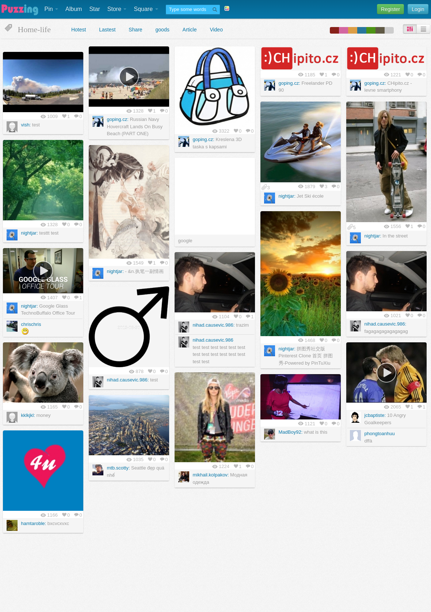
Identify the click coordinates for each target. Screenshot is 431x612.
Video (216, 30)
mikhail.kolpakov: (211, 475)
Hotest (78, 30)
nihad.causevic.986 (213, 340)
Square (146, 9)
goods (162, 30)
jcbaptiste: (375, 415)
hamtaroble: (33, 523)
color (334, 30)
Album (73, 9)
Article (190, 30)
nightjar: (287, 196)
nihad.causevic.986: (386, 324)
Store (117, 9)
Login (418, 9)
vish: (26, 125)
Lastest (107, 30)
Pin (51, 9)
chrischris (31, 324)
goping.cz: (118, 119)
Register (390, 9)
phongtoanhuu (380, 433)
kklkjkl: (28, 415)
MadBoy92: (291, 432)
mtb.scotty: (118, 468)
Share (135, 30)
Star (94, 9)
